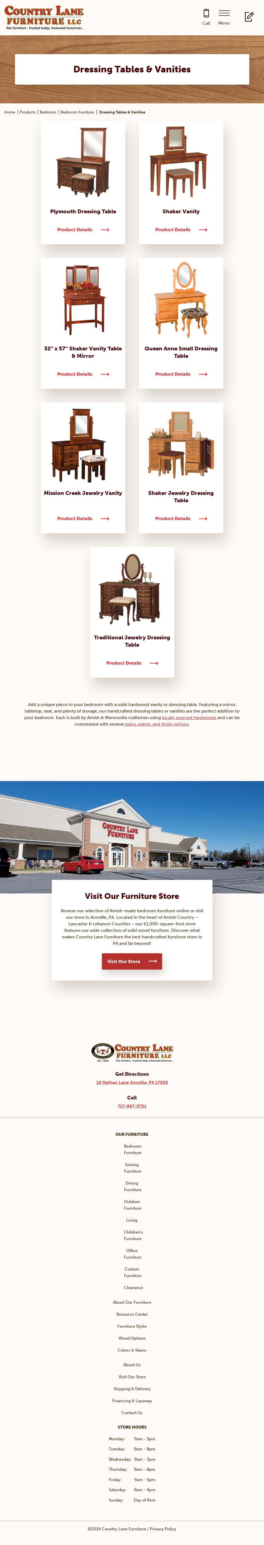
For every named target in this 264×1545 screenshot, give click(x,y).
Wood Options (132, 1338)
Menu (224, 23)
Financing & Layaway (132, 1400)
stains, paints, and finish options (157, 724)
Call (206, 23)
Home (9, 112)
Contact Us (132, 1412)
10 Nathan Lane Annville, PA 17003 (132, 1082)
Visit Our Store (123, 961)
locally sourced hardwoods (189, 717)
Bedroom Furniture (77, 112)
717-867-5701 (132, 1106)
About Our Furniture (132, 1302)
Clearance (133, 1287)
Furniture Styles (132, 1326)
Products (27, 112)
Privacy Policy (163, 1529)
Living (132, 1220)
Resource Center (132, 1314)
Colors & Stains (132, 1350)
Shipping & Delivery (132, 1388)
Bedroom (48, 112)
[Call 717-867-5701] (206, 18)
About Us (132, 1364)
